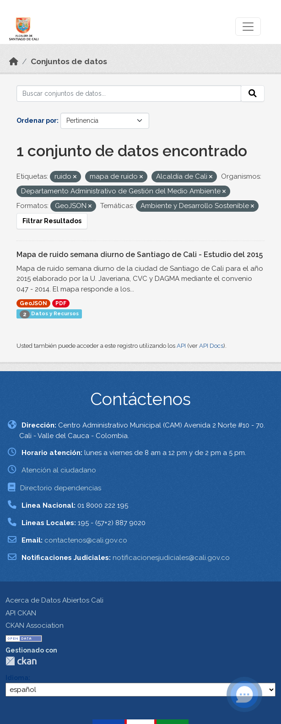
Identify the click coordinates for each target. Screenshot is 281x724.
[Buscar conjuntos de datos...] (128, 93)
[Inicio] (13, 61)
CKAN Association (34, 625)
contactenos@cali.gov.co (85, 540)
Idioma (16, 677)
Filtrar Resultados (51, 221)
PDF (60, 303)
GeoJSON (33, 303)
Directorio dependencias (60, 488)
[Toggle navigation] (248, 26)
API (181, 345)
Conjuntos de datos (69, 61)
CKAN (21, 661)
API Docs (211, 345)
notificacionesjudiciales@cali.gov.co (171, 558)
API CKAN (20, 613)
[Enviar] (253, 93)
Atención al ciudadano (59, 470)
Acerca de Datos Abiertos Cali (54, 600)
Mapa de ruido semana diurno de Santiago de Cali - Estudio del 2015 (139, 254)
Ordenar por (36, 120)
